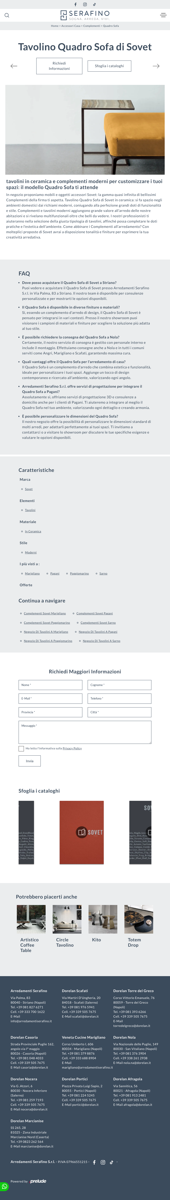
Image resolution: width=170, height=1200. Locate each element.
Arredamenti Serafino (29, 991)
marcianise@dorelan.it (37, 1146)
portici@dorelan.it (85, 1104)
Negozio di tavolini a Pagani (98, 631)
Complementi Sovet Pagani (95, 613)
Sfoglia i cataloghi (109, 66)
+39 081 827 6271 (29, 1007)
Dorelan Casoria (24, 1037)
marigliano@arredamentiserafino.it (87, 1067)
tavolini (30, 510)
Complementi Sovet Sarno (98, 622)
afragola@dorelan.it (138, 1104)
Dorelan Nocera (24, 1079)
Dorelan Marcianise (27, 1121)
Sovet (29, 489)
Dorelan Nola (124, 1037)
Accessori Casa (71, 25)
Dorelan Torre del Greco (133, 991)
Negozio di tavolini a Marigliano (46, 631)
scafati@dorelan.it (85, 1016)
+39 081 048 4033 (29, 1058)
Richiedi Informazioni (59, 66)
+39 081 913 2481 (132, 1095)
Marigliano (32, 573)
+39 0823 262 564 (29, 1141)
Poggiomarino (79, 573)
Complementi (91, 25)
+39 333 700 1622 (31, 1012)
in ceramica (33, 531)
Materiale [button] (28, 522)
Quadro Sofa (111, 25)
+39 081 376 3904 (132, 1053)
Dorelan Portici (75, 1079)
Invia (29, 761)
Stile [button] (23, 543)
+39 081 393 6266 (132, 1012)
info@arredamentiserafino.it (31, 1021)
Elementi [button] (27, 501)
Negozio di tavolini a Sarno (101, 641)
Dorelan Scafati (75, 991)
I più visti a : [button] (30, 564)
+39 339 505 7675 (82, 1012)
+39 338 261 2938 (134, 1058)
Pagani (54, 573)
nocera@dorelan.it (34, 1109)
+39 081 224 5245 (81, 1095)
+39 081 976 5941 (81, 1007)
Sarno (104, 573)
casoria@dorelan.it (34, 1067)
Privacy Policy (72, 748)
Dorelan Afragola (127, 1079)
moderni (31, 552)
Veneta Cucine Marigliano (83, 1037)
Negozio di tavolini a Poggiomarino (48, 641)
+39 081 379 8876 (81, 1053)
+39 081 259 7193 (29, 1100)
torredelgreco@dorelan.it (131, 1026)
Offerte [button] (26, 585)
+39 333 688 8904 (82, 1058)
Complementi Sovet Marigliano (45, 613)
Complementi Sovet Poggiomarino (47, 622)
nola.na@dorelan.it (137, 1063)
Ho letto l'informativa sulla (54, 748)
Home (55, 25)
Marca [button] (25, 479)
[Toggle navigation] (163, 15)
